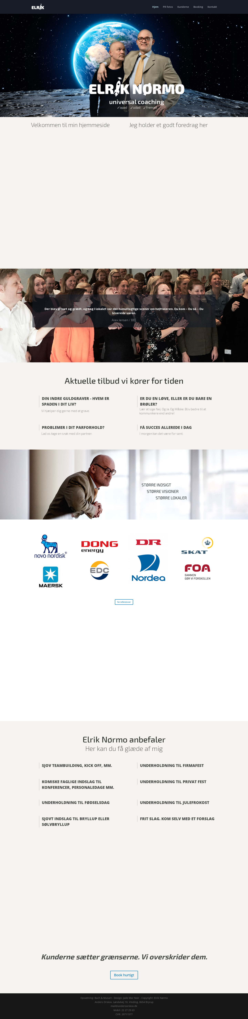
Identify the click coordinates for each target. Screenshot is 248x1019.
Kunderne (183, 7)
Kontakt (212, 7)
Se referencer (124, 601)
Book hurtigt (124, 975)
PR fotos (168, 7)
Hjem (155, 7)
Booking (198, 7)
